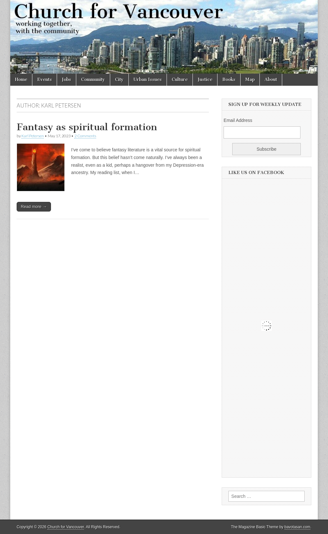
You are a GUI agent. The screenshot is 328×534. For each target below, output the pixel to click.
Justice (205, 79)
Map (250, 79)
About (271, 79)
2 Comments (85, 135)
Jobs (66, 79)
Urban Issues (148, 79)
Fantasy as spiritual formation (87, 127)
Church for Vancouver (65, 527)
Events (44, 79)
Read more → (34, 206)
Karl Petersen (32, 135)
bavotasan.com (297, 527)
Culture (180, 79)
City (119, 79)
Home (21, 79)
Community (93, 79)
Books (228, 79)
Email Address (238, 120)
